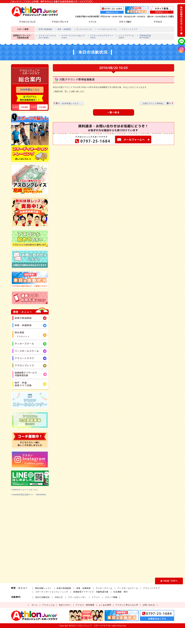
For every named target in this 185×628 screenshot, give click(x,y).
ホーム (35, 605)
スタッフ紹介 (125, 21)
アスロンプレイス (60, 21)
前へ (157, 103)
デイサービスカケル (46, 36)
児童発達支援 (144, 36)
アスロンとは (48, 605)
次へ (68, 103)
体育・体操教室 (64, 29)
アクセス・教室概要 (85, 605)
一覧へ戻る (113, 112)
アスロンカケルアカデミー (100, 36)
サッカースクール (84, 29)
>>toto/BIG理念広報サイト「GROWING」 (29, 494)
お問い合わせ (149, 605)
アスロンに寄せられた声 (126, 605)
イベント (92, 21)
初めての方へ (65, 605)
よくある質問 (105, 605)
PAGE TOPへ (169, 581)
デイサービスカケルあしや (72, 36)
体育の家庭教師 (45, 29)
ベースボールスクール (107, 29)
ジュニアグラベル (125, 36)
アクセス (158, 21)
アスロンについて (27, 21)
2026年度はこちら (29, 89)
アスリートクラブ (129, 29)
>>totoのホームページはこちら (24, 489)
